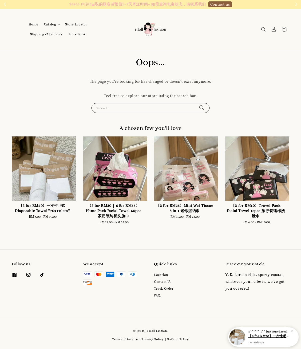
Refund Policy (178, 339)
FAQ (157, 295)
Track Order (164, 288)
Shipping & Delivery (46, 34)
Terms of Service (125, 339)
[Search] (201, 107)
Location (161, 275)
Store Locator (76, 24)
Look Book (77, 34)
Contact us (220, 4)
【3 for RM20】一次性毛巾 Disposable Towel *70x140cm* (269, 338)
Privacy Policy (153, 339)
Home (33, 24)
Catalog (50, 24)
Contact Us (162, 281)
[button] (263, 29)
